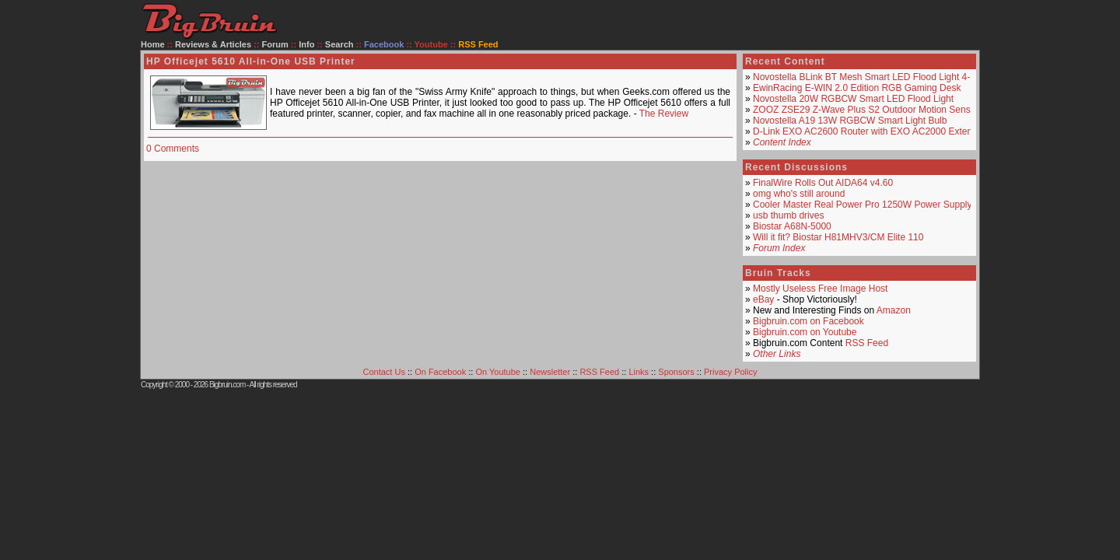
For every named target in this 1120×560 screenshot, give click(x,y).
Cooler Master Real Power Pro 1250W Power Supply (862, 204)
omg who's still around (799, 193)
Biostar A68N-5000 (792, 226)
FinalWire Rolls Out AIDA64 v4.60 (823, 182)
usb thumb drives (788, 215)
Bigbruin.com (227, 384)
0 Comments (172, 148)
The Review (663, 113)
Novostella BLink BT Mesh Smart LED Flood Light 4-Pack (872, 77)
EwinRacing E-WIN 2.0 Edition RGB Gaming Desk (857, 87)
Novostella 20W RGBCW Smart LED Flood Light (853, 98)
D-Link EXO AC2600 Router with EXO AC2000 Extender (869, 131)
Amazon (894, 310)
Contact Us (384, 371)
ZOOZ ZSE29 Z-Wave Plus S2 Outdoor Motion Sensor (865, 109)
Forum (275, 44)
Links (638, 371)
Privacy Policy (730, 371)
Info (306, 44)
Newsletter (550, 371)
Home (153, 44)
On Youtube (497, 371)
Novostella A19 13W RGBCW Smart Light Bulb (850, 120)
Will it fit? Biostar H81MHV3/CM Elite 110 (838, 237)
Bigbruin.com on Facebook (808, 321)
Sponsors (676, 371)
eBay (763, 299)
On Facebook (440, 371)
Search (339, 44)
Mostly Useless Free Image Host (820, 288)
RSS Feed (866, 343)
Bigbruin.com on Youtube (804, 332)
